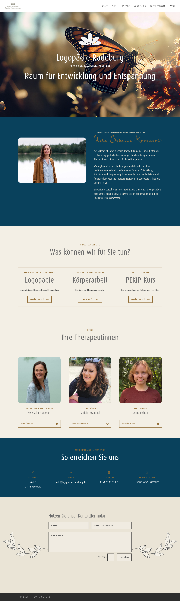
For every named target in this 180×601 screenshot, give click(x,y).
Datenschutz (42, 597)
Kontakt (125, 6)
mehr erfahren (39, 299)
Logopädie (140, 6)
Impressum (24, 597)
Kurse (172, 6)
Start (105, 6)
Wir (114, 6)
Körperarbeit (157, 6)
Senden (124, 557)
